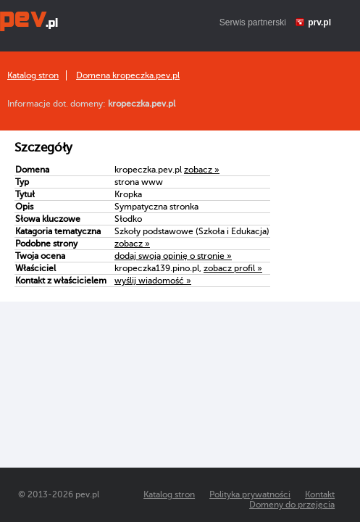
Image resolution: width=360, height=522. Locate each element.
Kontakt (320, 494)
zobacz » (201, 170)
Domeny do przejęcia (292, 505)
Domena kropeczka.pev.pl (128, 75)
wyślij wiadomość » (152, 281)
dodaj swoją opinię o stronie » (173, 256)
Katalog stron (33, 75)
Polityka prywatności (249, 494)
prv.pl (319, 22)
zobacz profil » (233, 268)
